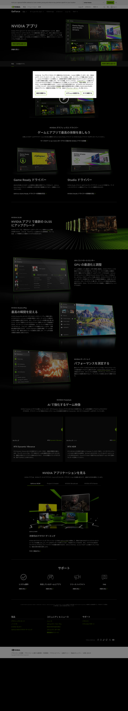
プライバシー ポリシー (72, 88)
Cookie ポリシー (81, 81)
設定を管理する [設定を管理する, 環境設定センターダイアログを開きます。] (41, 93)
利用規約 (58, 86)
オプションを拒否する (72, 93)
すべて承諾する (87, 93)
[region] (64, 84)
